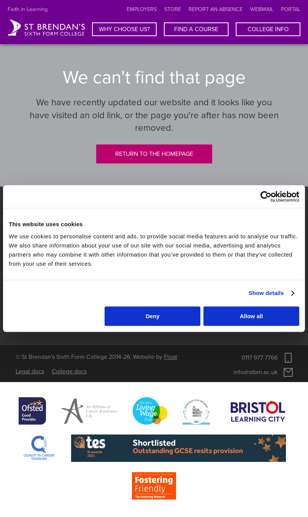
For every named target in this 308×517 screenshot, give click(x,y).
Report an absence (216, 9)
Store (172, 9)
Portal (290, 9)
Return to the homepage (154, 154)
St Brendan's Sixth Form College (46, 27)
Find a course (196, 29)
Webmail (261, 9)
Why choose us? (124, 29)
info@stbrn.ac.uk (255, 372)
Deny (153, 316)
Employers (142, 9)
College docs (69, 371)
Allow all (251, 316)
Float (170, 357)
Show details (266, 293)
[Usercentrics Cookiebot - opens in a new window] (266, 196)
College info (268, 29)
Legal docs (30, 371)
